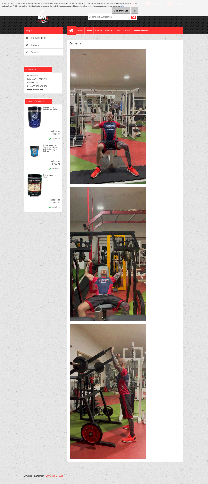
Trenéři (80, 30)
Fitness (89, 30)
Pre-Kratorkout (38, 37)
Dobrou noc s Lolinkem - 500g (50, 108)
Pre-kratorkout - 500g (50, 176)
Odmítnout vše (117, 10)
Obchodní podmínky (141, 30)
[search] (133, 16)
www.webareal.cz (54, 475)
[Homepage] (72, 30)
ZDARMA (98, 30)
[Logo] (43, 17)
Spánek (34, 52)
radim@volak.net (35, 89)
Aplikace (119, 30)
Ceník (127, 30)
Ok (133, 10)
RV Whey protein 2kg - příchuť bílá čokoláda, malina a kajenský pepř (50, 148)
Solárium (108, 30)
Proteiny (35, 45)
